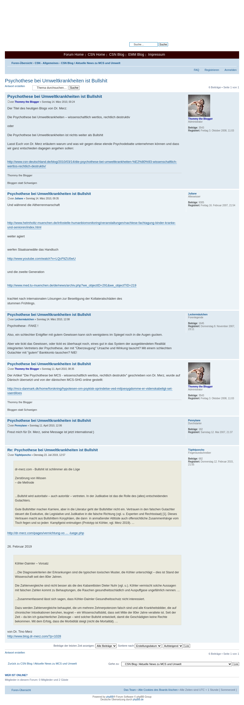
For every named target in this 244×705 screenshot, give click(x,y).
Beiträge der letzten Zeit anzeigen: (85, 645)
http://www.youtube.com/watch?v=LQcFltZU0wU (41, 258)
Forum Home (74, 54)
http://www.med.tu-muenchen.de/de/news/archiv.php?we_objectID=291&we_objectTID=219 (71, 285)
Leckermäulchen (24, 319)
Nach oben (235, 186)
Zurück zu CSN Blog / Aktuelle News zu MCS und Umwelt (42, 663)
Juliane (19, 198)
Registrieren (212, 69)
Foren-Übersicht (22, 63)
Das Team (130, 689)
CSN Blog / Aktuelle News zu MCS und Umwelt (90, 63)
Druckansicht (225, 62)
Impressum (156, 54)
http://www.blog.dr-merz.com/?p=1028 (34, 636)
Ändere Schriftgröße (233, 62)
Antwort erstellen (17, 88)
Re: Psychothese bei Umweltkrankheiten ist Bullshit (52, 450)
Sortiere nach (139, 645)
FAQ (196, 69)
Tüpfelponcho (23, 455)
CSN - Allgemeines (47, 63)
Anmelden (230, 69)
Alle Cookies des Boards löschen (158, 689)
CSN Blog (116, 54)
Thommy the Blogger (27, 102)
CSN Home (96, 54)
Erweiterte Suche (157, 48)
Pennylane (21, 425)
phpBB (109, 696)
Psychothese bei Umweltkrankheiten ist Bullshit (56, 80)
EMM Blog (136, 54)
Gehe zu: (113, 663)
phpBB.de (138, 699)
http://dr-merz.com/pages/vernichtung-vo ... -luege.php (45, 533)
